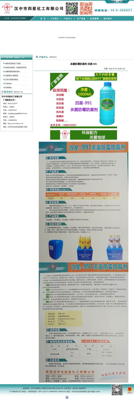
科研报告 (8, 87)
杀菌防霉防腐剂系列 (12, 71)
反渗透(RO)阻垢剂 (11, 75)
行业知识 (8, 83)
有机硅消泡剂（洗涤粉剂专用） (16, 67)
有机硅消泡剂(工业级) (13, 63)
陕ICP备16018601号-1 (56, 388)
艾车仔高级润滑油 (11, 79)
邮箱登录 (82, 388)
